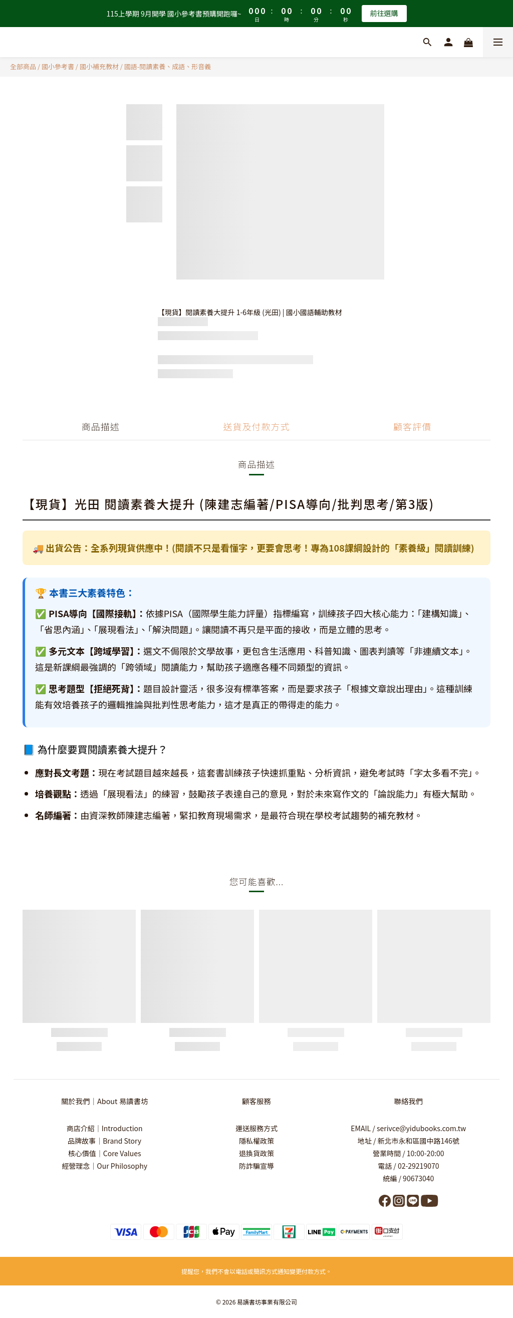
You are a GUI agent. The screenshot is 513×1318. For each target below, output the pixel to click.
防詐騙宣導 (256, 1166)
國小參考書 (58, 66)
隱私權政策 (256, 1141)
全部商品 (23, 66)
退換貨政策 (256, 1153)
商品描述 (101, 426)
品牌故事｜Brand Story (104, 1141)
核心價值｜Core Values (104, 1153)
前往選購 (384, 13)
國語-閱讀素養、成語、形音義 (167, 66)
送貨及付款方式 (256, 426)
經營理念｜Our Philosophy (104, 1166)
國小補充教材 (99, 66)
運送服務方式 (256, 1128)
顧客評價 (412, 426)
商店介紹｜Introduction (105, 1128)
